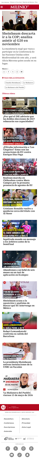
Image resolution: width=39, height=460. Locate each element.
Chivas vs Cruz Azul (16, 2)
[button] (1, 7)
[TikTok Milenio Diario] (19, 455)
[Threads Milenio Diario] (31, 448)
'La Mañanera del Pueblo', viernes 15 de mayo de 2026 (18, 394)
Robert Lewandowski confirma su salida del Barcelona (15, 334)
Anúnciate (8, 431)
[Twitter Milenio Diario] (15, 448)
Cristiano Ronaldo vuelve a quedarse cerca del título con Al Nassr (19, 211)
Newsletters (9, 419)
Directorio (26, 419)
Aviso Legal (26, 427)
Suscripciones (9, 427)
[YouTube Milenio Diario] (12, 455)
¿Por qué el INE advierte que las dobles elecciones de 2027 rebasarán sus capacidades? (19, 119)
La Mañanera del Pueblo (14, 87)
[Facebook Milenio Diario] (8, 448)
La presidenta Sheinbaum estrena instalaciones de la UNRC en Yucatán (17, 364)
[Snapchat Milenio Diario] (27, 455)
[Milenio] (19, 7)
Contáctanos (9, 423)
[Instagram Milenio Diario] (23, 448)
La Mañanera (28, 83)
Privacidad (26, 423)
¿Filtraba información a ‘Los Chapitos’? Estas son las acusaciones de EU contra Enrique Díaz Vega (18, 151)
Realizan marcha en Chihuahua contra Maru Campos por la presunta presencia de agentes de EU (18, 181)
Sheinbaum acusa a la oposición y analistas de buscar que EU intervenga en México (18, 304)
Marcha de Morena (28, 2)
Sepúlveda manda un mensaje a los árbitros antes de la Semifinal (19, 242)
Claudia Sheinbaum (12, 83)
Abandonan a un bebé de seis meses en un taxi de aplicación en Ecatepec (19, 272)
